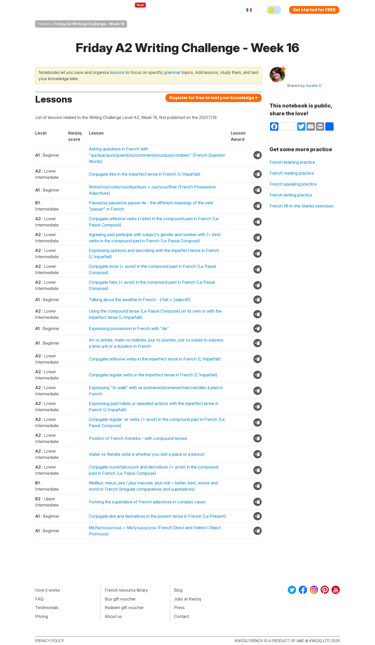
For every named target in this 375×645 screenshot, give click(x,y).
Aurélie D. (314, 85)
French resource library (126, 590)
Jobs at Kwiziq (187, 599)
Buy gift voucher (120, 599)
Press (179, 607)
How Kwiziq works (99, 9)
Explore (135, 9)
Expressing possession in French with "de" (129, 328)
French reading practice (292, 173)
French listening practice (292, 162)
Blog (178, 590)
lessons (117, 72)
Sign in (215, 9)
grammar (172, 72)
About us (113, 616)
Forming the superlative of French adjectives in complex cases (147, 501)
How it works (47, 590)
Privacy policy (49, 640)
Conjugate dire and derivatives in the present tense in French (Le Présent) (157, 516)
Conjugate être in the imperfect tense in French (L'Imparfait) (145, 174)
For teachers (165, 9)
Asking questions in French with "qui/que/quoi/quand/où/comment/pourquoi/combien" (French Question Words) (157, 155)
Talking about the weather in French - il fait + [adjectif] (139, 299)
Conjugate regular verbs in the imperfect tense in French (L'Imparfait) (153, 374)
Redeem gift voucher (124, 607)
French (44, 24)
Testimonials (47, 607)
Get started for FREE (314, 9)
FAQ (39, 599)
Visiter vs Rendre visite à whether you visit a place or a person (146, 454)
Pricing (193, 9)
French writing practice (291, 195)
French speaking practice (293, 184)
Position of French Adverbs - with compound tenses (138, 438)
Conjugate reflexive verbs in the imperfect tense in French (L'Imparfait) (155, 359)
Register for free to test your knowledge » (213, 97)
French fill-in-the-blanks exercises (301, 205)
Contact (181, 616)
